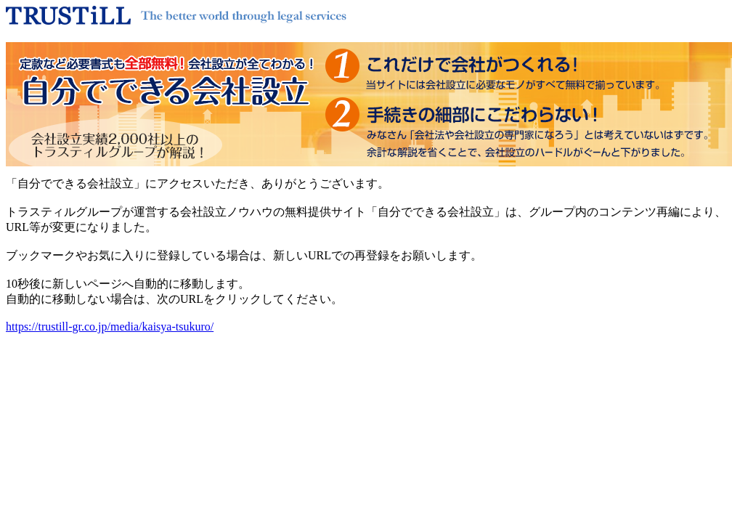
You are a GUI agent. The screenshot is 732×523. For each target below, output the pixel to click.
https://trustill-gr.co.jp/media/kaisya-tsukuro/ (110, 326)
